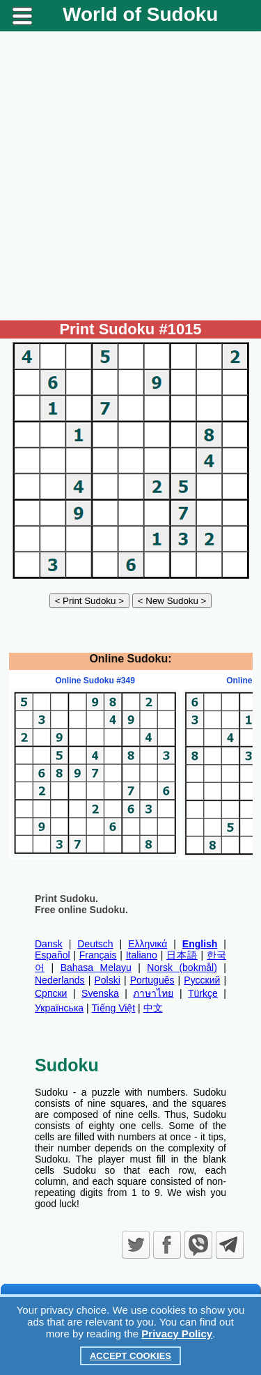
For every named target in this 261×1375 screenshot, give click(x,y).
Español (52, 955)
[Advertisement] (130, 175)
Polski (107, 980)
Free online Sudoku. (81, 909)
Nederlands (60, 980)
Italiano (141, 955)
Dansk (49, 943)
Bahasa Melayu (96, 967)
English (200, 943)
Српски (51, 993)
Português (152, 980)
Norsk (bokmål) (182, 967)
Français (98, 955)
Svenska (100, 993)
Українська (59, 1007)
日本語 (182, 955)
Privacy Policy (176, 1333)
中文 (153, 1007)
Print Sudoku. (66, 898)
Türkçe (203, 993)
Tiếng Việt (114, 1007)
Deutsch (95, 943)
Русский (202, 980)
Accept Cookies (130, 1356)
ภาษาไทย (153, 993)
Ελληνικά (147, 943)
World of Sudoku (140, 14)
